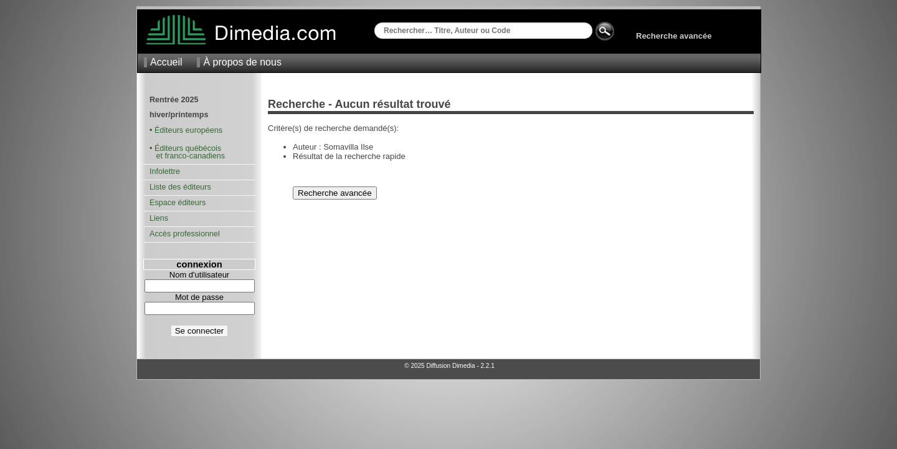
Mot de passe (199, 297)
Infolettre (165, 171)
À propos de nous (242, 62)
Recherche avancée (673, 36)
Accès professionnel (185, 233)
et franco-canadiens (187, 156)
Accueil (166, 62)
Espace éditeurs (178, 202)
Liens (159, 218)
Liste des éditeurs (180, 187)
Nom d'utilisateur (199, 274)
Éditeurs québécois (187, 148)
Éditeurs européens (188, 130)
